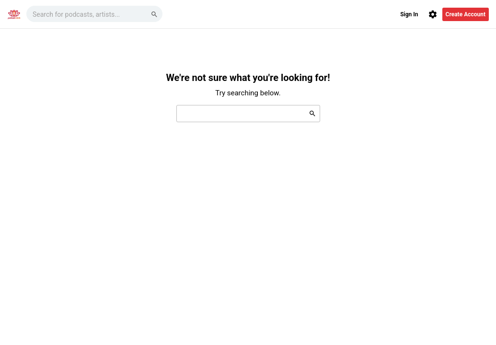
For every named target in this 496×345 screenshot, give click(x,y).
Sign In (409, 14)
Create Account (465, 14)
